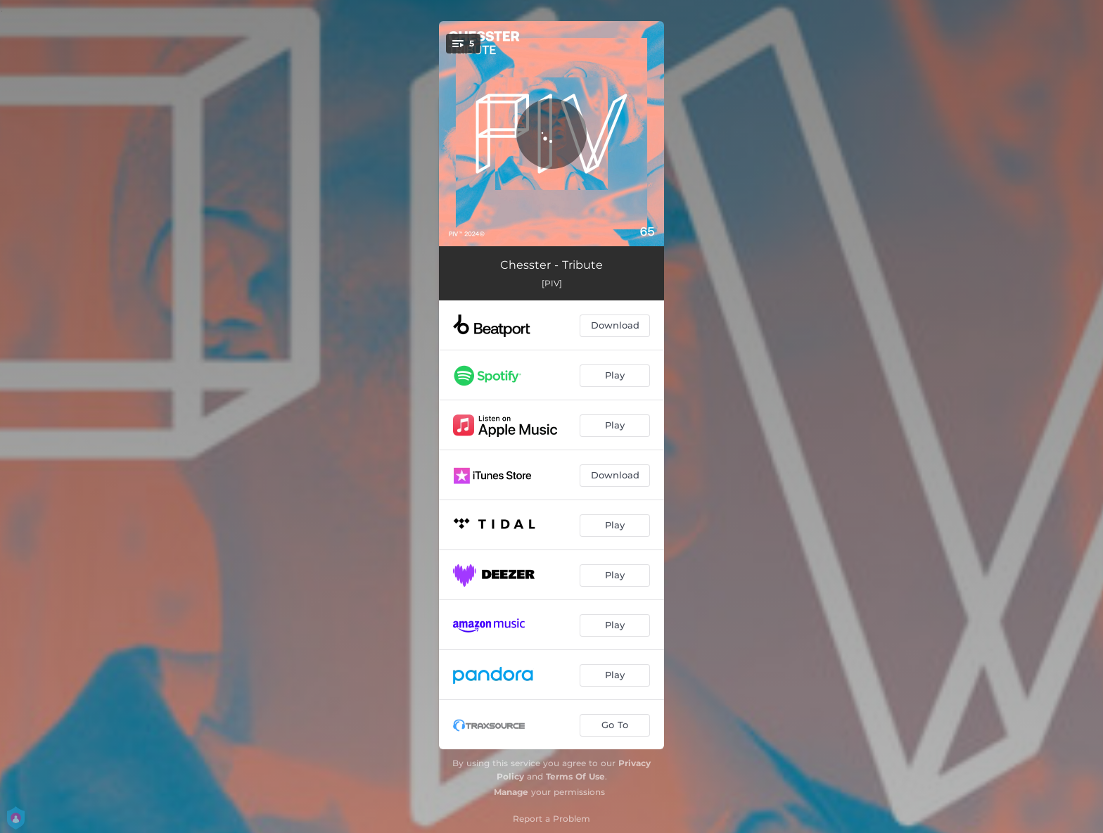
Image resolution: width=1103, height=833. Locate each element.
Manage (511, 792)
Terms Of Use (575, 776)
